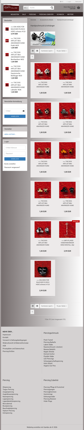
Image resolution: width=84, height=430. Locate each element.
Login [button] (69, 1)
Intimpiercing (7, 413)
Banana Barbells (49, 349)
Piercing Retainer (50, 399)
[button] (61, 1)
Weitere (70, 14)
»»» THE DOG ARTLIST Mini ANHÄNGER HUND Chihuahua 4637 (42, 203)
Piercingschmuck (51, 333)
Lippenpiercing (8, 399)
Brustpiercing (7, 406)
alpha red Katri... (10, 134)
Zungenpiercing (8, 392)
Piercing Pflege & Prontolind (54, 387)
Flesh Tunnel (48, 340)
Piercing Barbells (50, 342)
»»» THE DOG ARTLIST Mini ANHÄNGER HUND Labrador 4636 (67, 203)
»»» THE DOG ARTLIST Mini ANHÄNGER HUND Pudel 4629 (42, 84)
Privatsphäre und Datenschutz (13, 349)
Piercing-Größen (8, 351)
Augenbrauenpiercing (10, 394)
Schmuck (60, 14)
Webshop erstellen (33, 427)
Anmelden (15, 116)
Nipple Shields (49, 352)
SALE (24, 14)
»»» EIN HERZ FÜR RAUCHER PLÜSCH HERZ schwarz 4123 (43, 282)
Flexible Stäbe (49, 356)
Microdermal (7, 404)
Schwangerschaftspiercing (53, 361)
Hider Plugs (48, 401)
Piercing (32, 14)
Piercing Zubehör (51, 380)
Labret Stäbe (48, 345)
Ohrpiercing (7, 387)
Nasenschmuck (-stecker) (53, 347)
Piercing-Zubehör (46, 14)
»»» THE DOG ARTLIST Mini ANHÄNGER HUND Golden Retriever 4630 (67, 84)
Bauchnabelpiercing (10, 408)
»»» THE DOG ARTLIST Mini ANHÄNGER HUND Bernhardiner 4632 (42, 124)
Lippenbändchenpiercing (11, 401)
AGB (4, 346)
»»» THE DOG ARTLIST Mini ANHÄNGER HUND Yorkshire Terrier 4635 (67, 164)
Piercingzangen (49, 389)
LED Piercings (49, 359)
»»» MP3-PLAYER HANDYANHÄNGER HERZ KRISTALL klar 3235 (67, 243)
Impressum (7, 335)
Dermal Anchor (49, 354)
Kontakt (5, 337)
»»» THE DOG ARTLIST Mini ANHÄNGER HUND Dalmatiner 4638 (42, 243)
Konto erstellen (10, 164)
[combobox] (47, 51)
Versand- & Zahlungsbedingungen (15, 340)
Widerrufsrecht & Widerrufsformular (15, 343)
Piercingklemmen (50, 392)
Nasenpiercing (8, 397)
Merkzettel (77, 1)
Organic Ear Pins (50, 366)
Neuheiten (15, 14)
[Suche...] (26, 8)
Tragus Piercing (8, 389)
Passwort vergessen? (12, 167)
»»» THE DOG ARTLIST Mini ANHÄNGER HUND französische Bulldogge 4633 (67, 124)
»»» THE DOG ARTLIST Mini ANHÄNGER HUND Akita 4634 (42, 164)
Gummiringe (48, 394)
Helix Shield (48, 363)
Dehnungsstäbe (49, 397)
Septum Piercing (9, 411)
